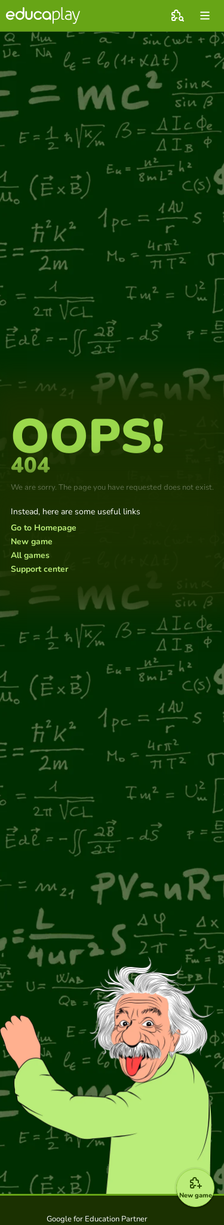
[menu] (205, 15)
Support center (39, 569)
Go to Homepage (43, 528)
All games (30, 555)
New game (32, 542)
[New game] (195, 1188)
